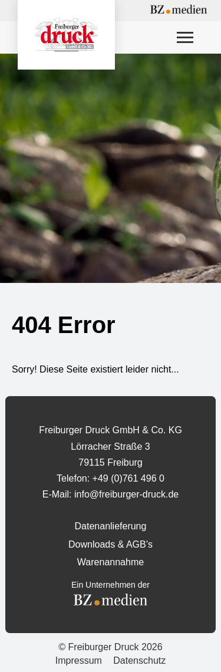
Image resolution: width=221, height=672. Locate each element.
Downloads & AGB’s (110, 544)
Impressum (78, 660)
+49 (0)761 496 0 (128, 478)
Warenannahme (110, 562)
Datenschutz (139, 660)
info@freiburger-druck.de (126, 494)
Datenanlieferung (111, 526)
